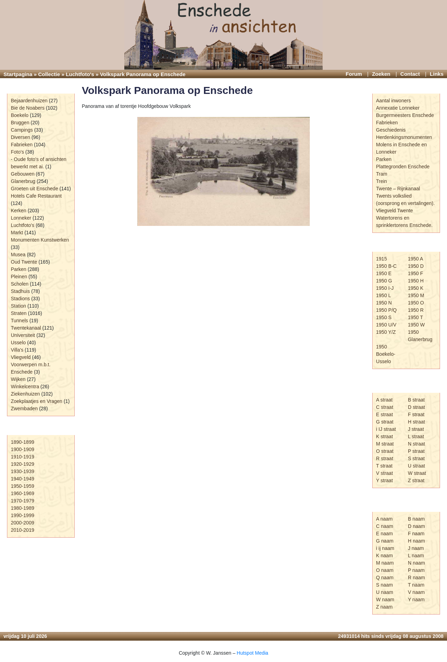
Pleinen (19, 276)
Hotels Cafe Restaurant (36, 196)
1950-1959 (22, 486)
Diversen (20, 137)
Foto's (17, 152)
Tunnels (19, 320)
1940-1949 (22, 478)
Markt (17, 232)
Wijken (18, 379)
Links (437, 74)
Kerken (18, 210)
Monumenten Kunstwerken (40, 240)
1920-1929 (22, 464)
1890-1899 (22, 442)
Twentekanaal (26, 328)
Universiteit (23, 335)
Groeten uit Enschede (34, 188)
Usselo (18, 342)
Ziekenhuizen (25, 394)
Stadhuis (20, 291)
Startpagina (17, 74)
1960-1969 (22, 493)
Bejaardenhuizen (29, 100)
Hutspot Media (252, 653)
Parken (18, 269)
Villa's (17, 350)
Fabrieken (21, 144)
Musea (18, 254)
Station (18, 306)
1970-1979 (22, 500)
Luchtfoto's (80, 74)
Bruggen (20, 122)
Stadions (20, 298)
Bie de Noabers (28, 108)
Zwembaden (24, 408)
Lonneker (21, 218)
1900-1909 (22, 449)
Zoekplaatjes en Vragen (36, 401)
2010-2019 (22, 530)
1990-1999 (22, 515)
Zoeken (381, 74)
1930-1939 (22, 471)
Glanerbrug (23, 181)
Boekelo (20, 115)
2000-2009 (22, 522)
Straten (19, 313)
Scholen (20, 284)
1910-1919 (22, 456)
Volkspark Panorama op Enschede (167, 90)
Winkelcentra (25, 386)
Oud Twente (24, 262)
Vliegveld (21, 357)
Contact (410, 74)
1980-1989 (22, 508)
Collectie (49, 74)
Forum (354, 74)
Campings (22, 130)
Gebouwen (23, 174)
